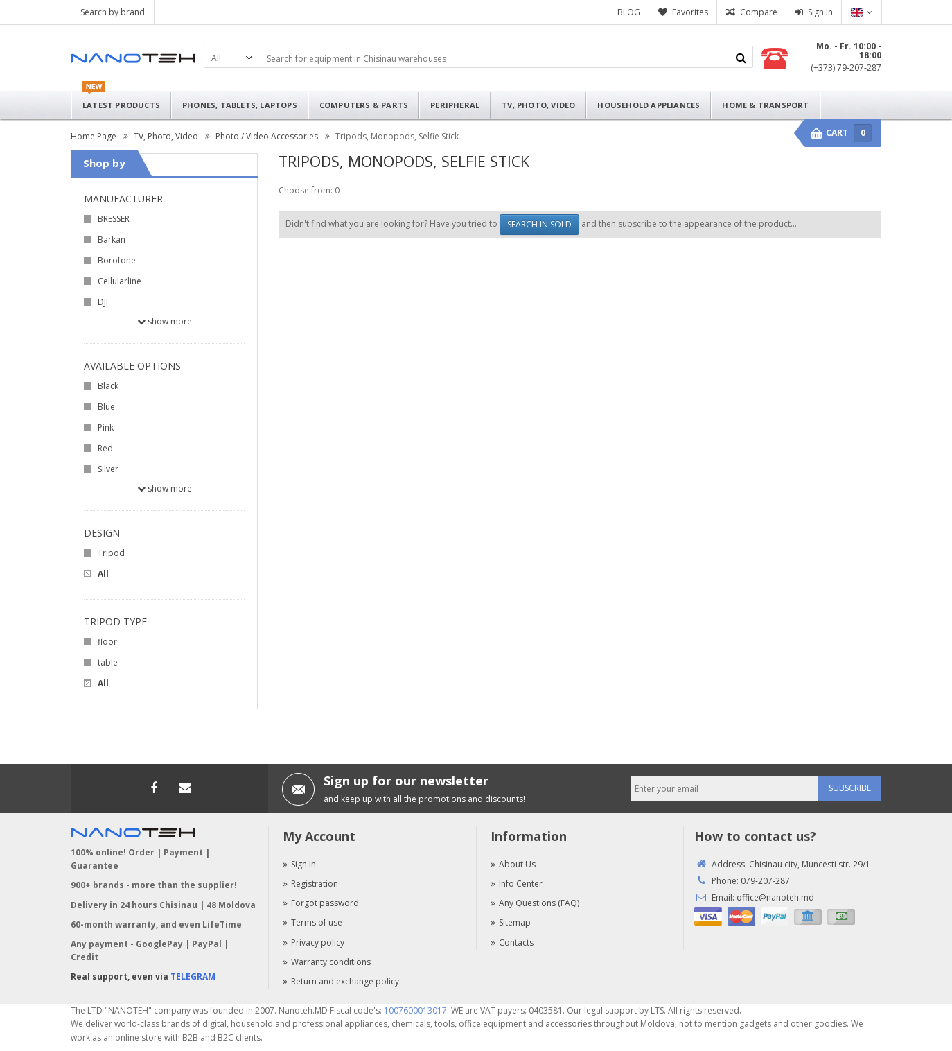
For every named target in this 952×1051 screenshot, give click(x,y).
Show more (164, 321)
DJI (103, 302)
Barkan (111, 239)
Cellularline (119, 281)
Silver (108, 469)
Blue (106, 406)
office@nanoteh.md (775, 897)
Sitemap (511, 922)
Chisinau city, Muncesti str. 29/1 (809, 864)
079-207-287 (765, 881)
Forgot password (321, 903)
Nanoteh (133, 58)
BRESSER (114, 219)
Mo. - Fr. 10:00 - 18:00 (848, 50)
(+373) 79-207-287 (846, 67)
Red (105, 448)
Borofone (117, 260)
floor (107, 642)
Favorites (690, 12)
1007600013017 (415, 1010)
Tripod (111, 553)
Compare (758, 12)
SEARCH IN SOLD (539, 224)
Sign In (820, 12)
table (108, 662)
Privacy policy (313, 942)
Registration (310, 883)
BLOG (628, 12)
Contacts (512, 942)
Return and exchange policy (341, 981)
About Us (513, 864)
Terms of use (312, 922)
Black (108, 386)
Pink (106, 427)
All (103, 574)
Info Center (517, 883)
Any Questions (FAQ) (535, 903)
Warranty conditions (327, 962)
